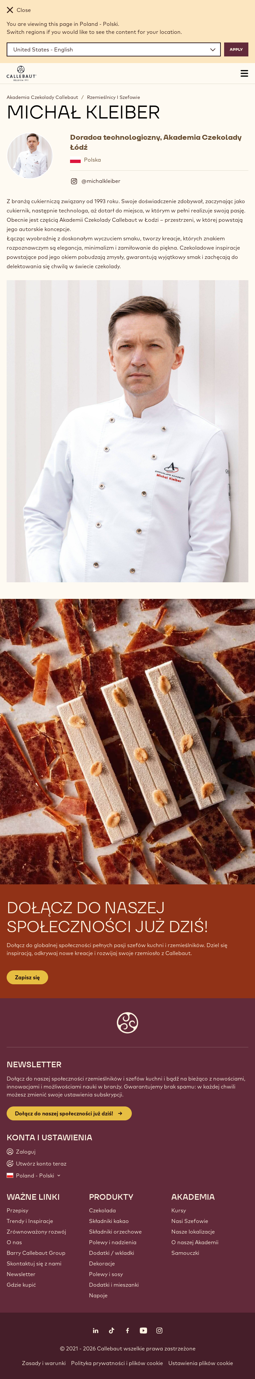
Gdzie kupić (21, 1284)
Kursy (178, 1210)
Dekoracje (102, 1263)
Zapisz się (27, 977)
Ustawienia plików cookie (200, 1363)
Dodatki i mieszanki (114, 1284)
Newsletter (21, 1274)
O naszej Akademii (194, 1242)
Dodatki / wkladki (111, 1253)
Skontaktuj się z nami (34, 1263)
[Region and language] (114, 49)
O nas (14, 1242)
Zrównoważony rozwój (36, 1231)
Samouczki (185, 1253)
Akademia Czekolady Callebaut (42, 97)
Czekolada (102, 1210)
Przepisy (17, 1210)
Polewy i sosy (106, 1274)
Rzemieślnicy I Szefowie (113, 97)
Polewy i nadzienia (112, 1242)
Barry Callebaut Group (36, 1253)
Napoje (98, 1295)
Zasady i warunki (44, 1363)
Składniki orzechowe (115, 1231)
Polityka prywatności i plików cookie (117, 1363)
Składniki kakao (109, 1221)
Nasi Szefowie (189, 1221)
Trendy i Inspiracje (30, 1221)
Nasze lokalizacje (193, 1231)
